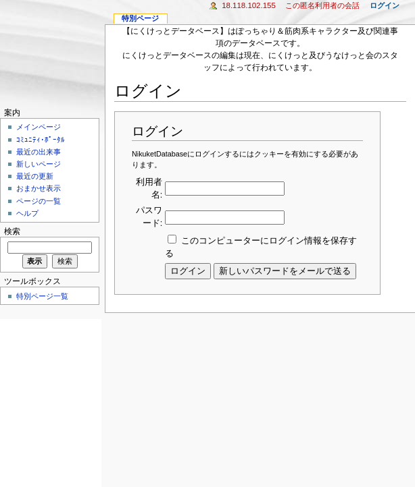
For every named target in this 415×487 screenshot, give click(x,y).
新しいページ (38, 164)
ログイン (384, 5)
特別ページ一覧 (42, 296)
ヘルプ (27, 213)
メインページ (38, 127)
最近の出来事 (38, 152)
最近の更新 (34, 176)
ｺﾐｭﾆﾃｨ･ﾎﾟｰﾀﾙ (40, 140)
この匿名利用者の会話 (322, 5)
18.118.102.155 (249, 5)
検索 (12, 231)
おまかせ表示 (38, 188)
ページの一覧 (38, 201)
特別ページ (140, 18)
